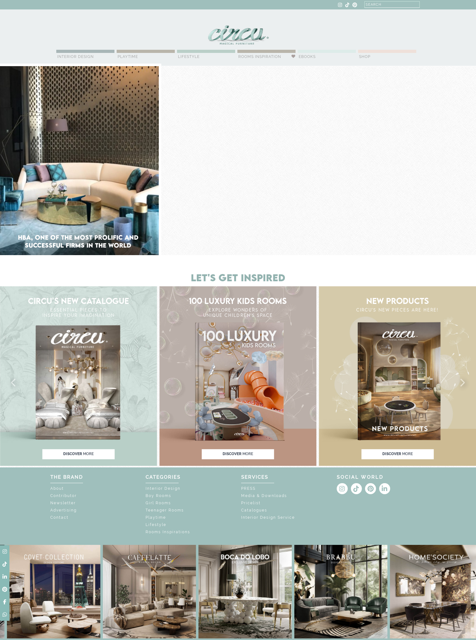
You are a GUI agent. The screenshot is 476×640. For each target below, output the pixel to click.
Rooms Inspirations (168, 532)
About (57, 488)
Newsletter (63, 503)
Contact (59, 517)
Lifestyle (189, 56)
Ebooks (307, 56)
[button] (14, 383)
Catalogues (254, 510)
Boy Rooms (158, 496)
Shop (364, 56)
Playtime (128, 56)
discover (78, 454)
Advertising (63, 510)
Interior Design (75, 56)
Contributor (63, 496)
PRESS (248, 488)
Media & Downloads (264, 496)
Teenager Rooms (165, 510)
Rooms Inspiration (259, 56)
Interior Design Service (268, 517)
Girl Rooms (158, 503)
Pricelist (251, 503)
